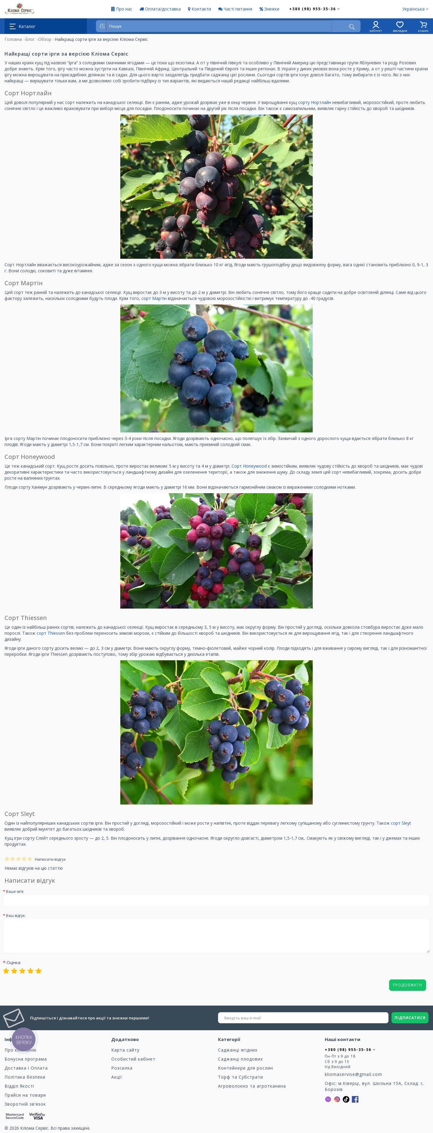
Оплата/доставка (160, 9)
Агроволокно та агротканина (252, 1086)
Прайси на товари (25, 1095)
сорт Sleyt (401, 823)
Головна (13, 39)
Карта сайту (125, 1050)
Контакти (199, 9)
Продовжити (407, 985)
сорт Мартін (154, 298)
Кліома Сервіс (34, 1128)
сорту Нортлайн (314, 102)
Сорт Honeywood (249, 466)
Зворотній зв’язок (25, 1104)
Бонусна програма (26, 1059)
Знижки (269, 9)
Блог (30, 39)
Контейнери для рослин (245, 1068)
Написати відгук (49, 859)
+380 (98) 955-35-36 (314, 8)
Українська (415, 9)
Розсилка (122, 1068)
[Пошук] (352, 27)
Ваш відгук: (16, 915)
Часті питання (235, 9)
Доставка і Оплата (26, 1068)
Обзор (44, 39)
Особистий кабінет (133, 1059)
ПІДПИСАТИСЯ (410, 1017)
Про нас (121, 9)
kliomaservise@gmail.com (353, 1074)
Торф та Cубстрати (240, 1077)
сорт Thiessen (51, 633)
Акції (116, 1077)
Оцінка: (14, 962)
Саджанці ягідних (237, 1050)
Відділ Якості (19, 1086)
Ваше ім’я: (15, 891)
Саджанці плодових (240, 1059)
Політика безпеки (25, 1077)
